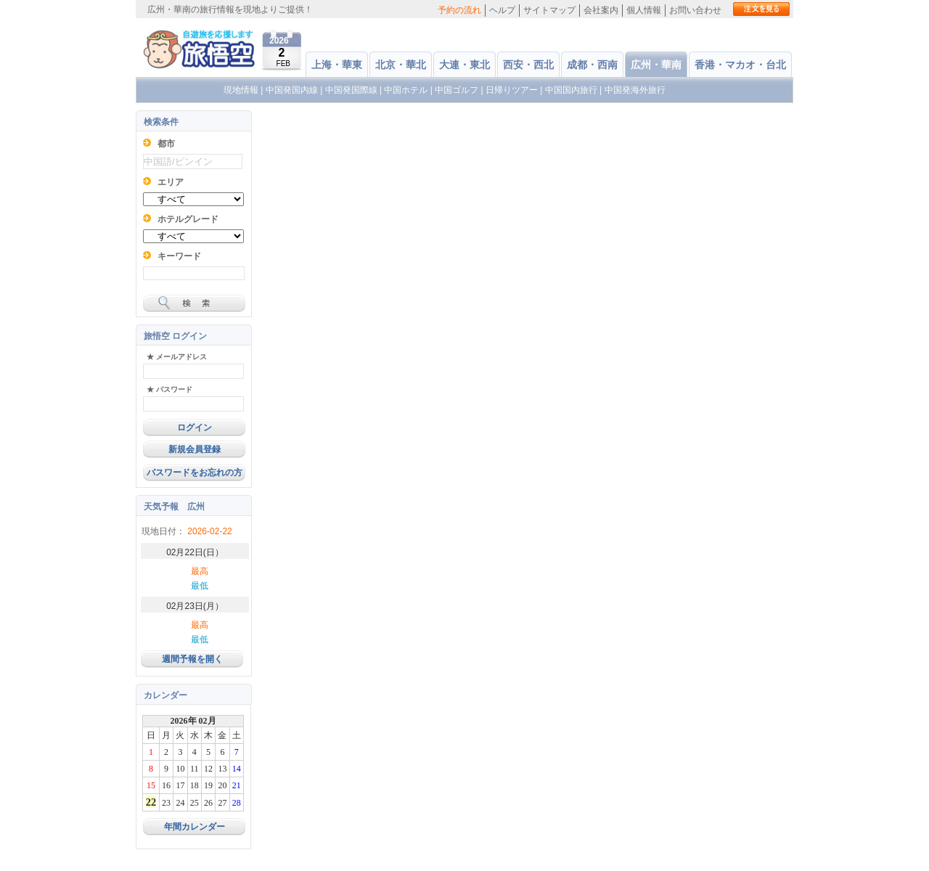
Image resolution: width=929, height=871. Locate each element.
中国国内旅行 (571, 90)
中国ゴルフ (457, 90)
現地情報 (241, 90)
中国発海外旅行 (635, 90)
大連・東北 (464, 64)
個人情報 (643, 10)
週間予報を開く (192, 659)
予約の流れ (459, 10)
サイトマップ (549, 10)
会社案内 (601, 10)
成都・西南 (592, 64)
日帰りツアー (512, 90)
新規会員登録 (194, 449)
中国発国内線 (292, 90)
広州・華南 (656, 64)
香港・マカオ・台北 (740, 64)
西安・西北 (528, 64)
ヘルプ (502, 10)
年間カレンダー (194, 827)
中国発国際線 (351, 90)
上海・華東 (336, 64)
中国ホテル (405, 90)
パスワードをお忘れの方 (194, 472)
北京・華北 (400, 64)
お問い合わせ (695, 10)
